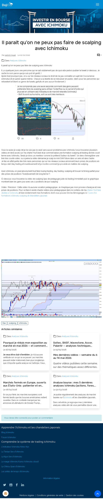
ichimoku (23, 323)
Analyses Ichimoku (18, 60)
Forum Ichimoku (8, 437)
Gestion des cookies (75, 495)
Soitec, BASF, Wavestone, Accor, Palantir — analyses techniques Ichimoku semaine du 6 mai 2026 (73, 344)
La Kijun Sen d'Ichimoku (11, 457)
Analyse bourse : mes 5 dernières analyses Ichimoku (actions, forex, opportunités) (73, 384)
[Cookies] (6, 493)
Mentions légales (26, 495)
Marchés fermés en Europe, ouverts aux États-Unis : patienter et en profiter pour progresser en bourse (24, 384)
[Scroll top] (97, 493)
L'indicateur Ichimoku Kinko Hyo (15, 447)
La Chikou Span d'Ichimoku (13, 466)
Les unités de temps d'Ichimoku (15, 471)
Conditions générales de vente (50, 495)
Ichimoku (68, 397)
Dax (4, 323)
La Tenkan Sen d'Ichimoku (12, 452)
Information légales (51, 478)
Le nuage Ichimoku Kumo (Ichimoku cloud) (20, 462)
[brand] (8, 4)
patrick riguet (10, 55)
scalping (12, 323)
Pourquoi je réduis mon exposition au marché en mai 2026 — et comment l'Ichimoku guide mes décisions (25, 344)
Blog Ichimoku (7, 432)
